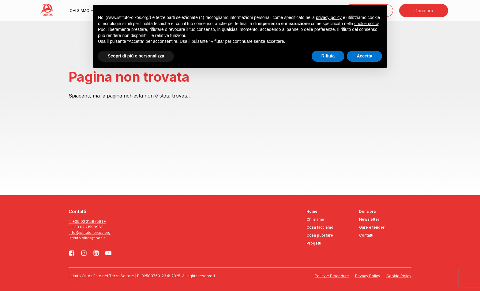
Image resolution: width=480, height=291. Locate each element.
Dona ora (423, 10)
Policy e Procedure (332, 276)
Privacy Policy (367, 276)
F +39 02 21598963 (86, 227)
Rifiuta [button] (328, 55)
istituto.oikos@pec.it (87, 238)
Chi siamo (79, 10)
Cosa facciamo (319, 227)
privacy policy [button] (329, 17)
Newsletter (369, 219)
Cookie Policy (398, 276)
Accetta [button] (364, 55)
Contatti (366, 235)
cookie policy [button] (366, 23)
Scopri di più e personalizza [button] (136, 55)
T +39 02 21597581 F (87, 221)
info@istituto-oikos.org (90, 232)
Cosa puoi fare (319, 235)
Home (311, 211)
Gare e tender (371, 227)
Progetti (313, 243)
